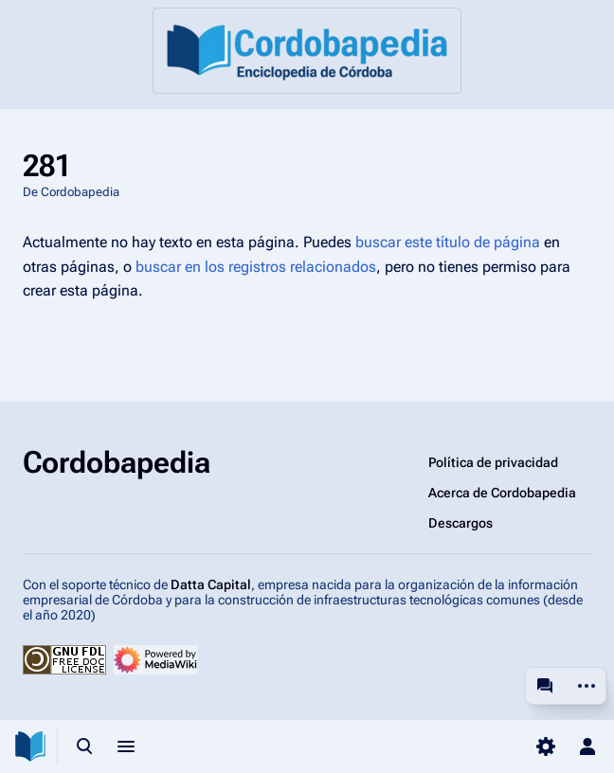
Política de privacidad (493, 462)
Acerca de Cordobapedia (502, 492)
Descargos (460, 522)
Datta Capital (211, 584)
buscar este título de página (447, 242)
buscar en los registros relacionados (255, 267)
